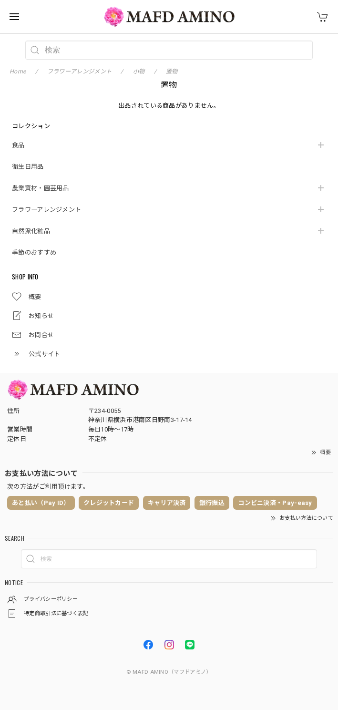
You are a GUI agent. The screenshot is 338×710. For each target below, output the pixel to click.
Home (18, 71)
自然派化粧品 (31, 231)
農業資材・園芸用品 (40, 188)
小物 (139, 71)
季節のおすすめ (34, 252)
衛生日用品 (28, 166)
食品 (18, 145)
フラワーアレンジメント (46, 209)
